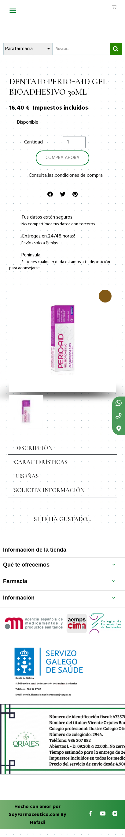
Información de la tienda (34, 550)
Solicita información (49, 490)
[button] (13, 339)
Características (41, 462)
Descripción (33, 448)
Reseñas (26, 476)
